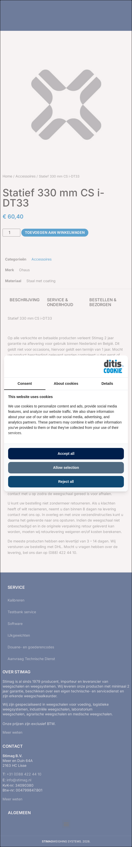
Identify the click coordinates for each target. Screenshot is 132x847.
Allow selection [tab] (66, 468)
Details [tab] (107, 383)
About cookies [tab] (66, 383)
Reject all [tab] (66, 482)
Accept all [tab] (66, 454)
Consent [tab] (25, 383)
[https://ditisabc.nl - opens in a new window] (114, 366)
